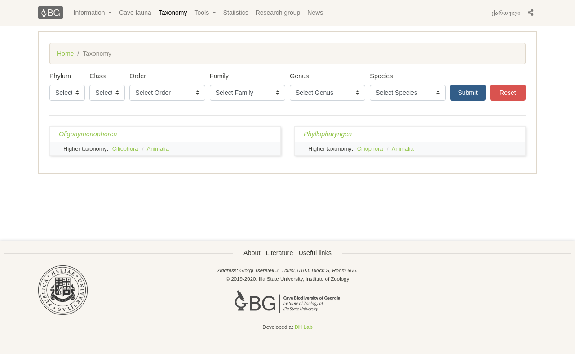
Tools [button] (203, 12)
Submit (468, 92)
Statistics (235, 12)
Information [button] (90, 12)
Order (137, 76)
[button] (530, 12)
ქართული (506, 12)
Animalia (158, 148)
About (252, 252)
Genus (299, 76)
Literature (279, 252)
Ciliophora (125, 148)
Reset (508, 92)
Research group (278, 12)
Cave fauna (135, 12)
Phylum (60, 76)
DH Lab (303, 327)
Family (219, 76)
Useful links (315, 252)
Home (65, 53)
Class (97, 76)
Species (381, 76)
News (315, 12)
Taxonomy (173, 12)
